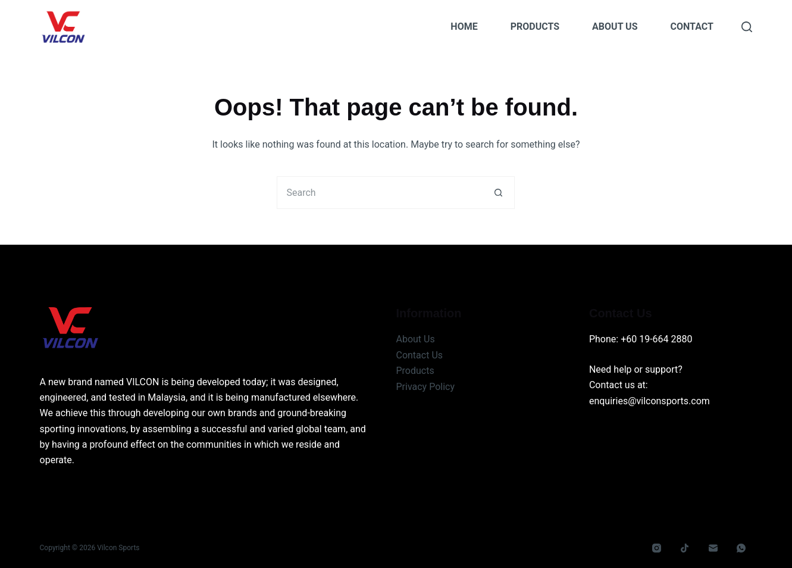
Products (535, 26)
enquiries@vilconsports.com (649, 401)
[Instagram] (656, 548)
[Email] (713, 548)
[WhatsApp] (741, 548)
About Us (614, 26)
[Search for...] (379, 192)
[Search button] (498, 192)
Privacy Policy (425, 386)
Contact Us (419, 355)
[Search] (746, 26)
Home (463, 26)
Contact (692, 26)
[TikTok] (685, 548)
